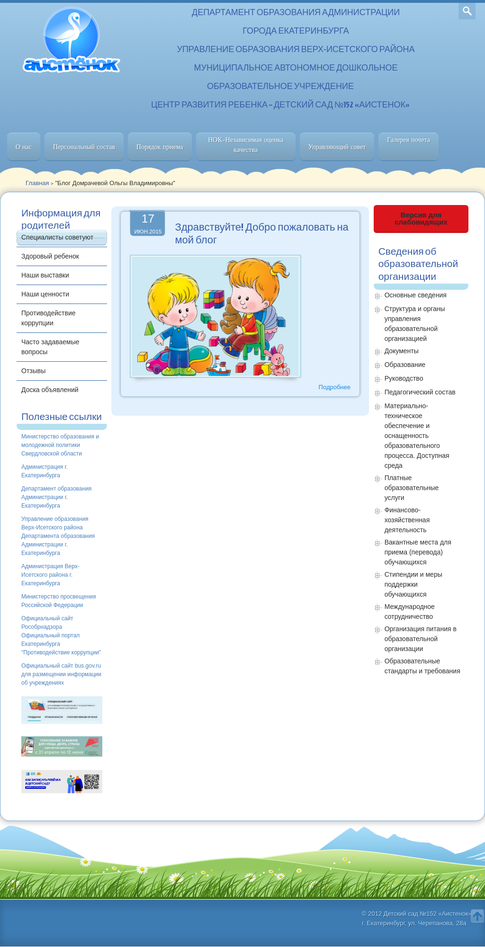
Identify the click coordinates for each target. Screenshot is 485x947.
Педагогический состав (420, 392)
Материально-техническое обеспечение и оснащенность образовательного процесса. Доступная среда (417, 435)
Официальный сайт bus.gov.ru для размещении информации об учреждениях (61, 674)
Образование (405, 364)
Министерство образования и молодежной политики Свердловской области (60, 445)
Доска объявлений (50, 389)
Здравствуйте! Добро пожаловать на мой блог (261, 233)
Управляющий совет (337, 147)
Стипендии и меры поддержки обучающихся (413, 584)
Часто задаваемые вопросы (50, 347)
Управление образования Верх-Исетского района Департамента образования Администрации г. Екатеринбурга (58, 536)
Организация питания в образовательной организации (421, 638)
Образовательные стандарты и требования (422, 666)
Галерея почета (408, 139)
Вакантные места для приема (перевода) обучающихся (418, 552)
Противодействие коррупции (48, 318)
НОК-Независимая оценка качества (245, 144)
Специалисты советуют (57, 237)
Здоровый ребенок (50, 256)
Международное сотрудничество (410, 611)
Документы (402, 351)
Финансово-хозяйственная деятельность (407, 520)
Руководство (404, 378)
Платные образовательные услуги (412, 487)
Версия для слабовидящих (421, 218)
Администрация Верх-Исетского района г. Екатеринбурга (50, 575)
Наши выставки (45, 275)
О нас (24, 147)
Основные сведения (416, 295)
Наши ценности (45, 294)
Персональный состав (84, 147)
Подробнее (334, 387)
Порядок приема (159, 147)
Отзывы (33, 371)
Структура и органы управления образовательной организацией (415, 323)
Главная (37, 183)
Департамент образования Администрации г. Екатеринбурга (56, 497)
